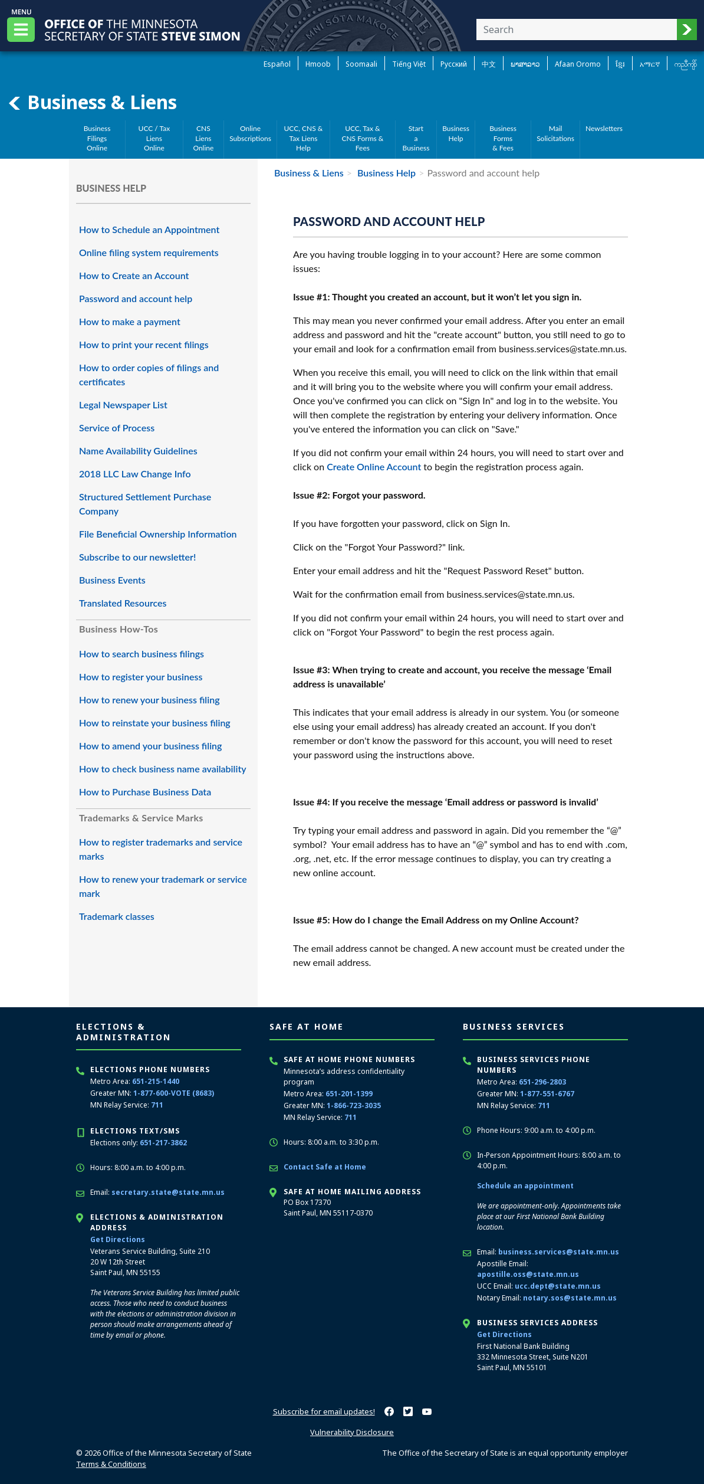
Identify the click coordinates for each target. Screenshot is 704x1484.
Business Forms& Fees (503, 138)
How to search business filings (141, 653)
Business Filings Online (97, 138)
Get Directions (117, 1239)
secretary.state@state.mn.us (168, 1192)
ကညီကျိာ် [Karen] (686, 64)
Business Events (112, 579)
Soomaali (361, 64)
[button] (687, 29)
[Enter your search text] (576, 29)
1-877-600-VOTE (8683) (173, 1093)
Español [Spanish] (277, 64)
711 (157, 1105)
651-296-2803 (542, 1082)
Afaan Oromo (578, 64)
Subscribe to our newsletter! (137, 556)
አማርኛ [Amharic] (650, 64)
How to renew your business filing (149, 699)
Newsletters (604, 128)
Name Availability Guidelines (138, 450)
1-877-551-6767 (547, 1094)
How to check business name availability (162, 768)
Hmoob (318, 64)
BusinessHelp (455, 133)
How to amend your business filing (150, 745)
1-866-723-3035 (354, 1105)
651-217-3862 (163, 1143)
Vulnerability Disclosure (352, 1432)
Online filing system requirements (149, 252)
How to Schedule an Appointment (149, 229)
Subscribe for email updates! (324, 1411)
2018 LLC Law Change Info (135, 473)
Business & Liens (92, 102)
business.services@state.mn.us (558, 1252)
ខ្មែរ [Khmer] (620, 64)
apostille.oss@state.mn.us (528, 1274)
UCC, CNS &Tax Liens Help (303, 138)
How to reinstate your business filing (155, 722)
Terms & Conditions (111, 1464)
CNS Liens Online (203, 138)
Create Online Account (374, 466)
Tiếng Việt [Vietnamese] (409, 64)
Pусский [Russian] (453, 64)
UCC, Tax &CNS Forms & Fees (362, 138)
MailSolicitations (555, 133)
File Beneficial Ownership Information (158, 533)
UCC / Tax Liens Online (154, 138)
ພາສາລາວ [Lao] (525, 64)
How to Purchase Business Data (145, 791)
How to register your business (140, 676)
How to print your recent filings (144, 344)
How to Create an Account (134, 275)
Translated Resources (123, 602)
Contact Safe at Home (325, 1167)
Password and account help (135, 298)
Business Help (385, 172)
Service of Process (116, 427)
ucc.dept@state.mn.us (558, 1286)
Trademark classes (116, 916)
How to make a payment (129, 321)
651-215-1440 (155, 1081)
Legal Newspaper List (123, 404)
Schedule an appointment (525, 1186)
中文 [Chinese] (489, 64)
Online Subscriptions (250, 133)
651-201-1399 (349, 1094)
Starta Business (416, 138)
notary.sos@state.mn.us (570, 1298)
